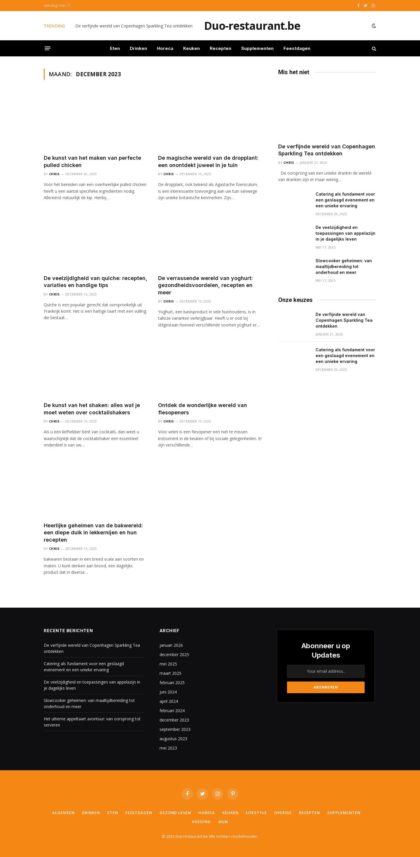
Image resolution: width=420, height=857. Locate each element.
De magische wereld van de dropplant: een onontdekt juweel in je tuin (208, 161)
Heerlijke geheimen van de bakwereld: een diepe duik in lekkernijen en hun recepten (93, 532)
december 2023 (174, 720)
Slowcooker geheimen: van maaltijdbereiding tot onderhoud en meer (344, 266)
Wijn (223, 821)
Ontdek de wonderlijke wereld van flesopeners (202, 408)
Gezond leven (175, 812)
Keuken (191, 48)
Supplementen (257, 48)
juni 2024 (168, 692)
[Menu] (47, 48)
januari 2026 (171, 645)
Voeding (201, 821)
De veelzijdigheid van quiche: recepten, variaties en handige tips (95, 281)
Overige (283, 812)
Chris (54, 174)
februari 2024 (172, 710)
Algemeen (63, 812)
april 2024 (169, 701)
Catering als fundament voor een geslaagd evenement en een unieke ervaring (345, 200)
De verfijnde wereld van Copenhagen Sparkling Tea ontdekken (133, 26)
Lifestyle (256, 812)
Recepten (220, 48)
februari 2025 (172, 682)
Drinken (138, 48)
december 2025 (174, 654)
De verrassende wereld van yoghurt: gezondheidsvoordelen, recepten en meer (205, 285)
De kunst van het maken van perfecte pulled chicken (92, 161)
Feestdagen (297, 48)
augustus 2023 (173, 738)
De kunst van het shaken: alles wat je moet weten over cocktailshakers (92, 408)
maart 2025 (170, 673)
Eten (115, 48)
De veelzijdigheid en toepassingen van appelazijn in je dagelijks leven (345, 233)
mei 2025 (168, 664)
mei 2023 (168, 748)
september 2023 (175, 729)
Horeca (165, 48)
